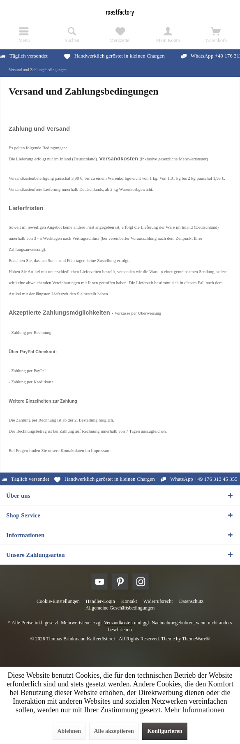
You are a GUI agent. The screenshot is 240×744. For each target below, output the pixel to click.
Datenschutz (191, 601)
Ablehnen (69, 731)
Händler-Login (100, 601)
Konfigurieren (164, 731)
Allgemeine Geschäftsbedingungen (120, 608)
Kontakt (129, 601)
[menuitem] (24, 35)
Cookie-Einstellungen (58, 601)
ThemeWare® (196, 639)
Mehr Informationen (194, 710)
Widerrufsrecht (158, 601)
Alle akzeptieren (114, 731)
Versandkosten (118, 623)
